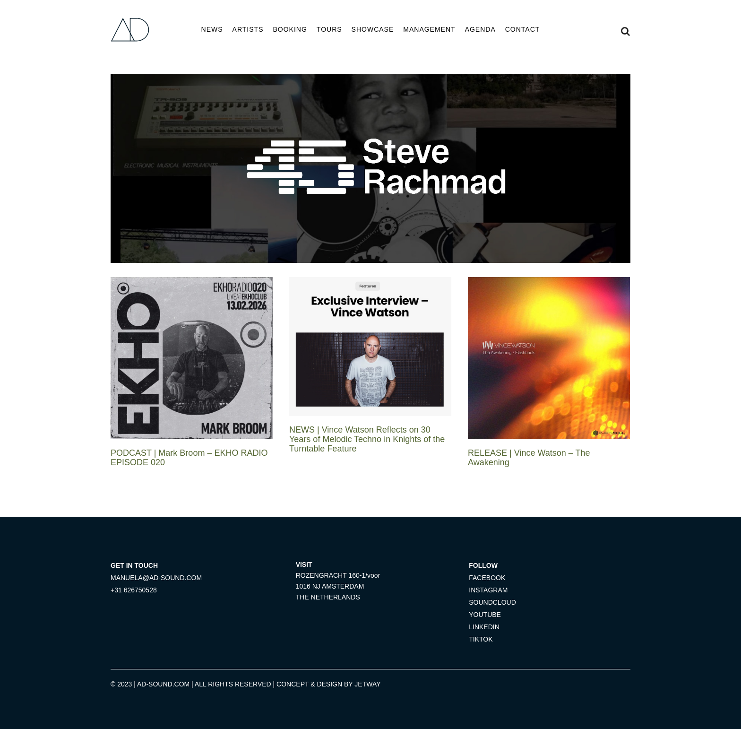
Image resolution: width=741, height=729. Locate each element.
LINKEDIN (484, 627)
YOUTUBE (485, 614)
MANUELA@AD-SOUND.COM (156, 577)
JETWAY (367, 684)
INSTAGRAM (488, 590)
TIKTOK (480, 639)
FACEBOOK (487, 577)
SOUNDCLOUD (492, 602)
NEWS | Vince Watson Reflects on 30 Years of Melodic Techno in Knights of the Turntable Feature (367, 439)
